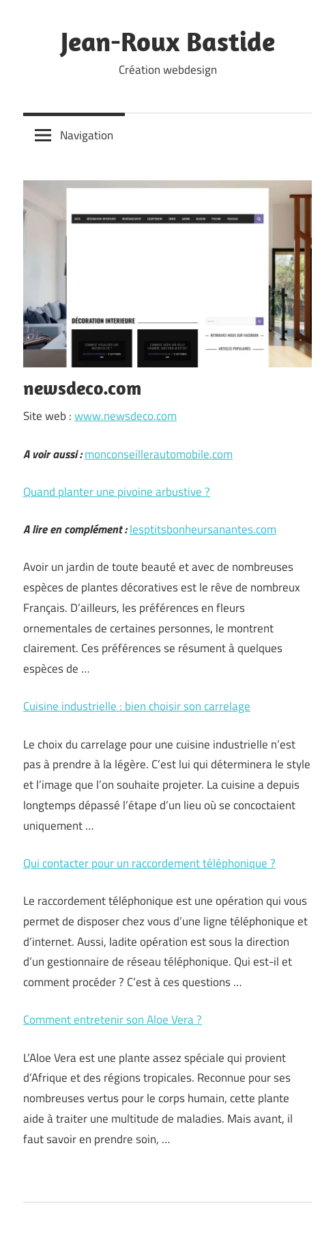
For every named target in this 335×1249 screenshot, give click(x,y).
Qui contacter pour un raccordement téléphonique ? (149, 863)
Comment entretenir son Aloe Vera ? (112, 1019)
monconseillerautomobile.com (159, 454)
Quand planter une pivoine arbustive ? (116, 492)
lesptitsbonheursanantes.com (203, 529)
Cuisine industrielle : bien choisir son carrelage (136, 706)
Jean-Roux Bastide (168, 41)
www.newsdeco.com (125, 416)
